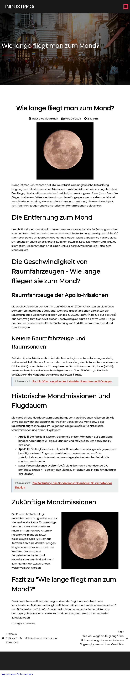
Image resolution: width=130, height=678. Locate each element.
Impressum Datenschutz (17, 674)
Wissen (30, 623)
